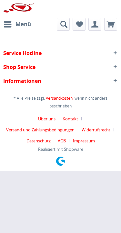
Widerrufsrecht (96, 130)
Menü (17, 23)
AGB (62, 141)
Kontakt (70, 119)
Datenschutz (38, 141)
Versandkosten (59, 98)
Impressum (84, 141)
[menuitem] (17, 24)
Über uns (46, 119)
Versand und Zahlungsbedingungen (40, 130)
